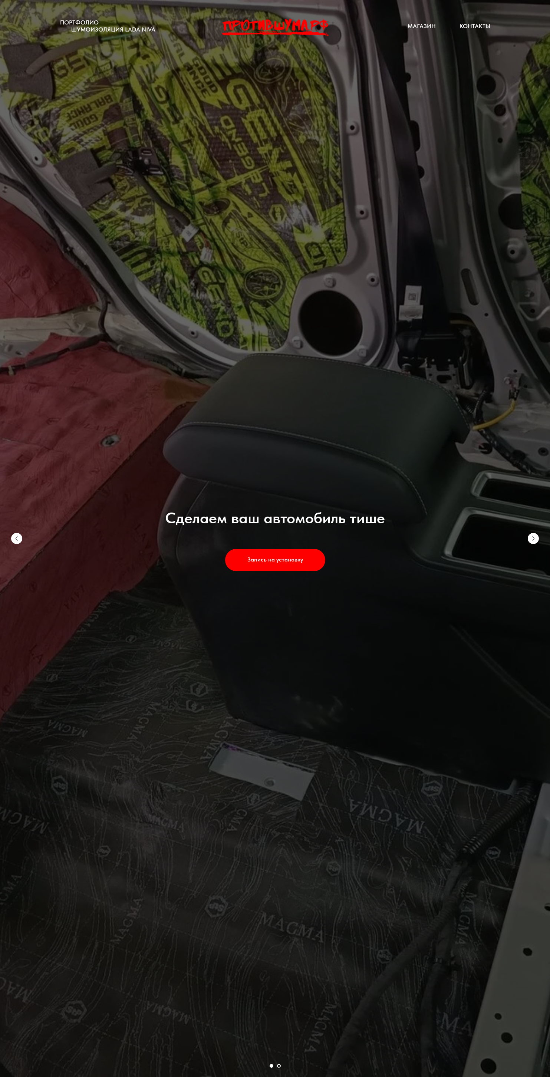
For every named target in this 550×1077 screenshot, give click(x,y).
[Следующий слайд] (533, 538)
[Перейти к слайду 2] (279, 1066)
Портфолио (79, 22)
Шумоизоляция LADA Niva (113, 29)
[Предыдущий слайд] (16, 538)
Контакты (475, 26)
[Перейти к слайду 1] (271, 1066)
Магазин (422, 26)
